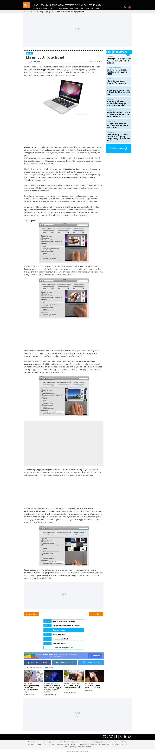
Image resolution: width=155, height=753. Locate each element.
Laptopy (36, 667)
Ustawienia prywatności (118, 742)
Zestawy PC (84, 742)
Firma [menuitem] (76, 8)
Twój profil (130, 7)
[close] (102, 654)
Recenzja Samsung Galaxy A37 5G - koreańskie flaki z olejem (31, 689)
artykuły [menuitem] (44, 5)
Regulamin (42, 744)
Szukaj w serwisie (125, 7)
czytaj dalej (96, 614)
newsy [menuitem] (36, 5)
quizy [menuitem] (98, 5)
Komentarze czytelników (64, 648)
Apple (51, 667)
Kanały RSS (32, 744)
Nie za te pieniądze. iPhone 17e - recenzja (93, 687)
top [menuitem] (85, 5)
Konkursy (74, 742)
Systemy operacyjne (51, 683)
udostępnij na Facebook (37, 662)
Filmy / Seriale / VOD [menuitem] (91, 8)
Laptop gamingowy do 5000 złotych (77, 747)
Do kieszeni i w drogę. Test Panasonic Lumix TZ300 (73, 688)
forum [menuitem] (92, 5)
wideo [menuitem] (61, 5)
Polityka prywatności (99, 742)
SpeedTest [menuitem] (69, 5)
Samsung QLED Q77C (119, 744)
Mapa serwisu (52, 742)
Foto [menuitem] (56, 8)
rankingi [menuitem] (79, 5)
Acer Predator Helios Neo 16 (89, 744)
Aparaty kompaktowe (72, 683)
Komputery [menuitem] (37, 8)
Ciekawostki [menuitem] (68, 8)
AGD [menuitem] (81, 8)
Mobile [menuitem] (45, 8)
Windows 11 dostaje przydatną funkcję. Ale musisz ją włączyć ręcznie (53, 689)
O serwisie (41, 742)
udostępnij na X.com (91, 662)
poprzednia (31, 614)
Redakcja (31, 742)
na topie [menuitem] (53, 5)
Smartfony (28, 683)
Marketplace (64, 742)
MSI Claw (105, 744)
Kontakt (51, 744)
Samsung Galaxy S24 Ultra (66, 744)
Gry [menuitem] (51, 8)
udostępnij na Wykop (64, 662)
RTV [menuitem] (60, 8)
